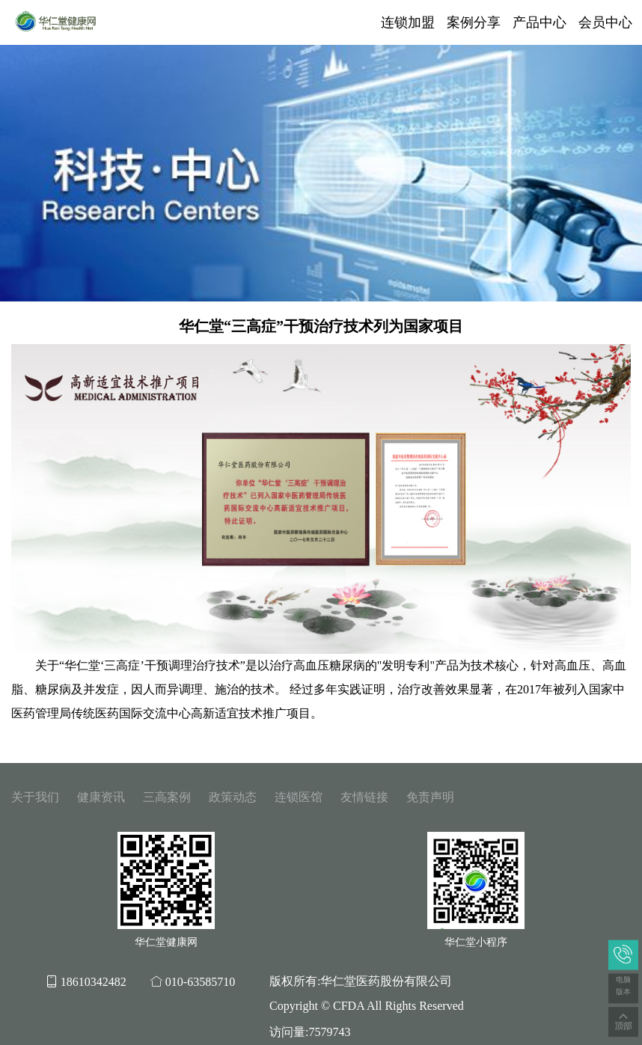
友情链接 (364, 797)
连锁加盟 (408, 22)
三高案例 (167, 797)
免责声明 (430, 797)
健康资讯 (101, 797)
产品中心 (539, 22)
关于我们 (35, 797)
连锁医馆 (298, 797)
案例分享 (474, 22)
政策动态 (233, 797)
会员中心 (605, 22)
